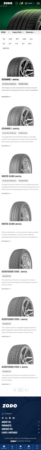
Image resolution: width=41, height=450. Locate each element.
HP (4, 39)
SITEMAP (7, 413)
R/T (23, 44)
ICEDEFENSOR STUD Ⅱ (15, 321)
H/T (10, 44)
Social (29, 448)
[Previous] (15, 390)
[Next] (25, 390)
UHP (10, 39)
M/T (29, 44)
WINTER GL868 (12, 178)
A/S (31, 39)
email (20, 448)
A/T (16, 44)
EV (4, 44)
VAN (24, 39)
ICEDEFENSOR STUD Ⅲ (15, 369)
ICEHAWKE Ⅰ (10, 79)
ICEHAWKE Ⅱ (10, 131)
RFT (17, 39)
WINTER (6, 48)
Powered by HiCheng (23, 441)
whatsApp (4, 448)
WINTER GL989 (12, 226)
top (37, 448)
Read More (6, 97)
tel (12, 448)
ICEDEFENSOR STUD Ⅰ (14, 274)
